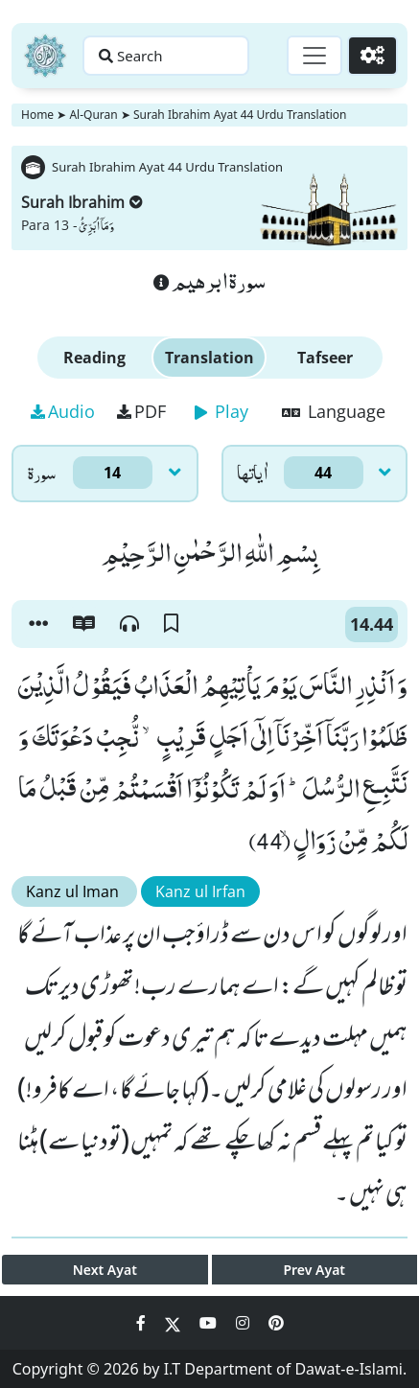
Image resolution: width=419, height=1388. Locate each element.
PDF (141, 411)
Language (333, 411)
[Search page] (165, 55)
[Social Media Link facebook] (143, 1322)
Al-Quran (93, 114)
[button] (38, 624)
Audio (63, 411)
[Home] (45, 55)
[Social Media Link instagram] (244, 1322)
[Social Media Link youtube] (210, 1322)
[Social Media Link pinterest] (276, 1322)
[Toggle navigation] (314, 55)
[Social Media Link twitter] (174, 1322)
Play (221, 411)
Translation (209, 357)
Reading (94, 357)
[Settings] (372, 55)
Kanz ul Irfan (200, 891)
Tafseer (325, 357)
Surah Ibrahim (82, 202)
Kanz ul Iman (74, 891)
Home (37, 114)
